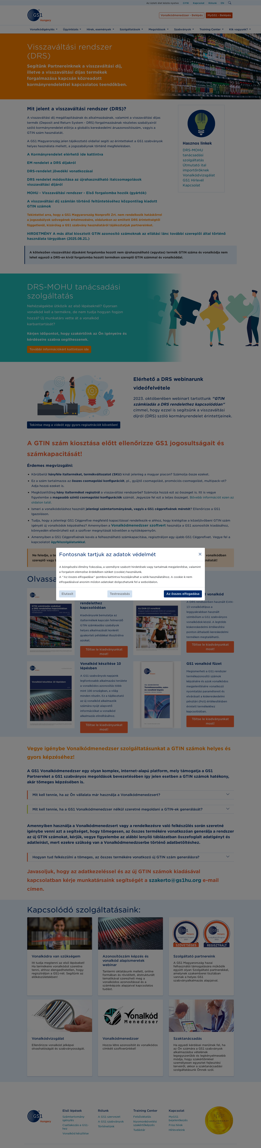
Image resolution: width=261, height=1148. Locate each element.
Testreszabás (120, 594)
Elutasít (67, 594)
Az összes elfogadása (182, 594)
